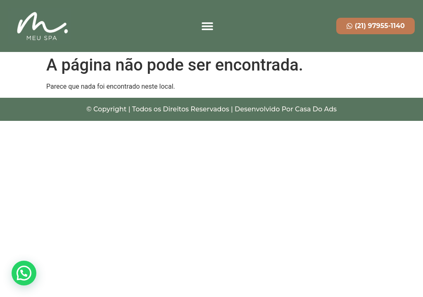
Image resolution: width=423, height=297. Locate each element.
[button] (207, 26)
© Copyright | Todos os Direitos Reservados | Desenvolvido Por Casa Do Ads (211, 109)
